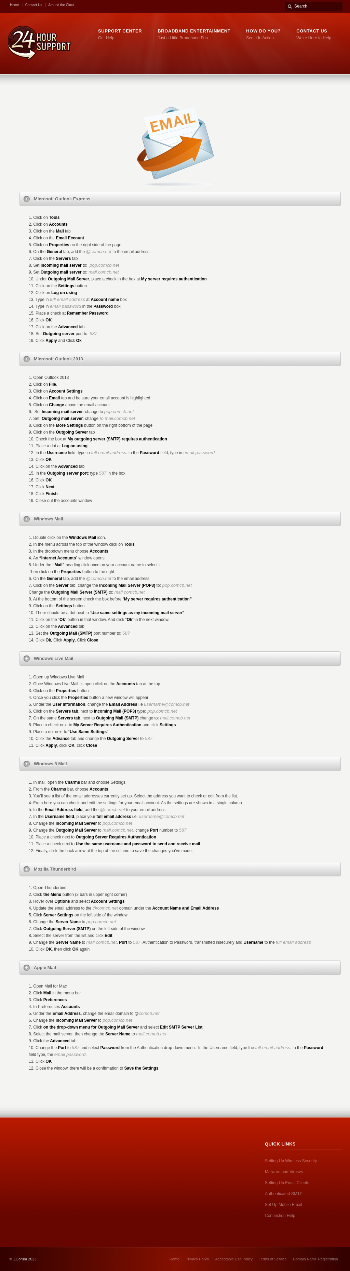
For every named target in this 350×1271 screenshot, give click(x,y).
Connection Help (280, 1215)
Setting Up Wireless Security (291, 1161)
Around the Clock (61, 5)
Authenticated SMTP (283, 1193)
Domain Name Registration (315, 1259)
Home (14, 5)
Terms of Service (273, 1259)
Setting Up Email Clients (287, 1182)
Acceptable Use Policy (234, 1259)
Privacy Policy (197, 1259)
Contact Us (33, 5)
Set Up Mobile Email (283, 1204)
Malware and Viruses (284, 1171)
